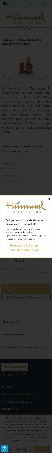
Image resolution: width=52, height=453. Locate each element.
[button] (4, 448)
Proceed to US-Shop (22, 245)
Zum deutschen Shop (22, 250)
